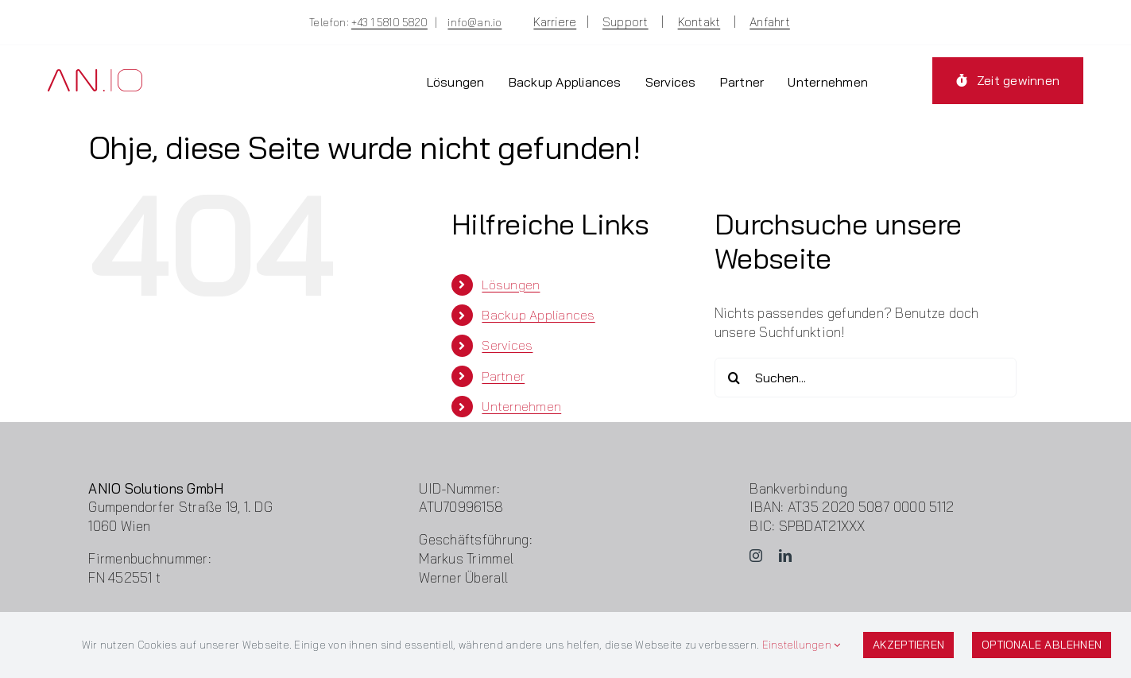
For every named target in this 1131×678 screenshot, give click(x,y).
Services (507, 345)
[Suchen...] (866, 377)
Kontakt (699, 21)
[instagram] (755, 555)
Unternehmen (521, 406)
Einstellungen (801, 644)
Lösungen (511, 285)
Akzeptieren (908, 644)
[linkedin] (785, 555)
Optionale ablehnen (1042, 644)
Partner (503, 376)
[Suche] (734, 377)
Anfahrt (769, 21)
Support (625, 21)
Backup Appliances (538, 315)
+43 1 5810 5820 (389, 22)
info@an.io (474, 22)
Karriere (554, 21)
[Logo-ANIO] (95, 76)
